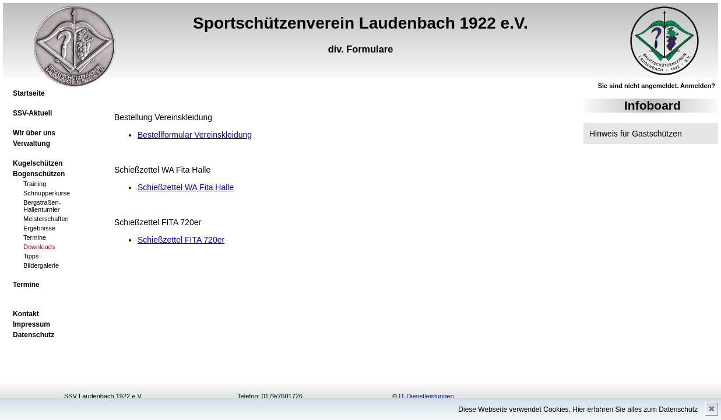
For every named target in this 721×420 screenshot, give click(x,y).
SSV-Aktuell (32, 113)
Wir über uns (34, 133)
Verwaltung (31, 143)
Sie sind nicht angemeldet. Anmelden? (656, 85)
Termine (26, 285)
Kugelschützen (37, 163)
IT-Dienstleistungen (426, 396)
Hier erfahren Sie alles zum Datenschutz (635, 409)
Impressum (31, 324)
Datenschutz (33, 335)
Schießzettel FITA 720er (181, 239)
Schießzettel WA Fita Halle (186, 187)
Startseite (29, 93)
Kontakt (26, 314)
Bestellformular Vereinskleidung (195, 134)
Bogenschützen (39, 174)
